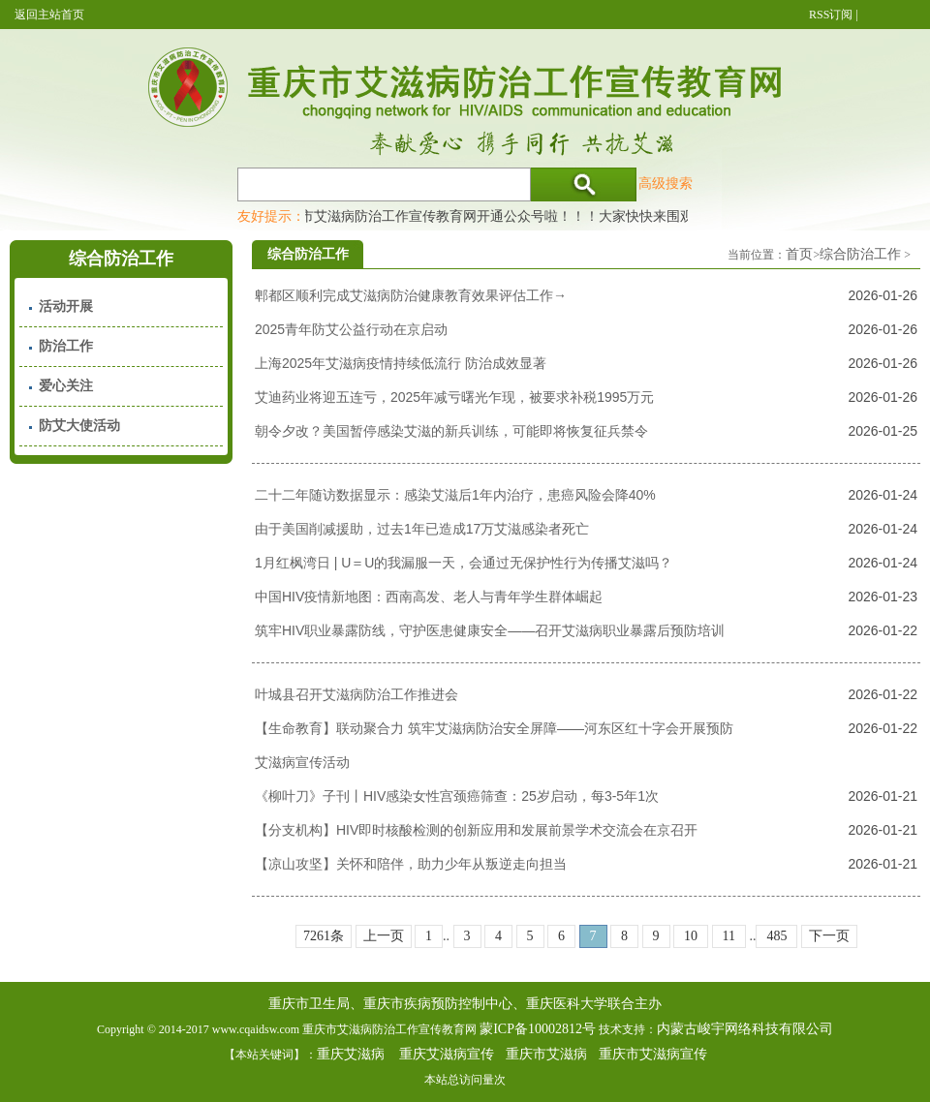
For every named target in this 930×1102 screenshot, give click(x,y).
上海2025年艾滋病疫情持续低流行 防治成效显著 (400, 363)
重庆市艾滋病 (546, 1054)
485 (776, 936)
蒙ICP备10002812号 (538, 1029)
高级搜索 (665, 183)
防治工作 (66, 346)
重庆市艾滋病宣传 (653, 1054)
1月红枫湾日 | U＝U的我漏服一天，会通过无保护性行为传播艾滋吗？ (463, 562)
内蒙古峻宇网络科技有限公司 (745, 1029)
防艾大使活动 (79, 425)
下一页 (829, 936)
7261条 (323, 936)
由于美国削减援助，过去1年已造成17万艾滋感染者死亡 (422, 528)
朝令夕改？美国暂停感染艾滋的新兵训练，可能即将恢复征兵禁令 (451, 431)
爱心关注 (66, 386)
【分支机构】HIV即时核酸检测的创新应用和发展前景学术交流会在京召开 (476, 830)
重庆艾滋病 (351, 1054)
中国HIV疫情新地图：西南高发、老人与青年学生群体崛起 (429, 596)
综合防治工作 (860, 254)
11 (729, 936)
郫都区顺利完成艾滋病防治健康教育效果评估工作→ (411, 295)
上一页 (383, 936)
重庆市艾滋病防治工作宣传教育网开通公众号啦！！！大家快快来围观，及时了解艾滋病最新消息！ (576, 216)
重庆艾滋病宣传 (446, 1054)
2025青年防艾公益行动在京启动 (351, 329)
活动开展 (66, 306)
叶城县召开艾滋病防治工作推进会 (356, 694)
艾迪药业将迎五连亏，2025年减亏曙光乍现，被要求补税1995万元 (454, 397)
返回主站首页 (49, 14)
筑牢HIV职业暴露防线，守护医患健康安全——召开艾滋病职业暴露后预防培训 (490, 630)
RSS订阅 (830, 14)
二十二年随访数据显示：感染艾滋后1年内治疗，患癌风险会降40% (455, 495)
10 (691, 936)
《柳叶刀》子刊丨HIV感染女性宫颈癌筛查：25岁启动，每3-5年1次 (457, 796)
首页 (799, 254)
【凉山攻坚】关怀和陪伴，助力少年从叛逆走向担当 (411, 864)
